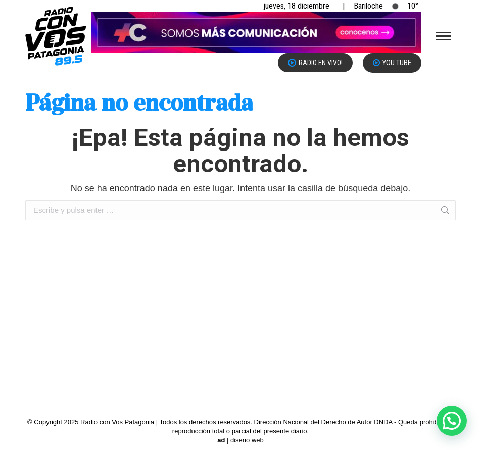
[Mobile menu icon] (443, 36)
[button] (452, 421)
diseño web (247, 440)
